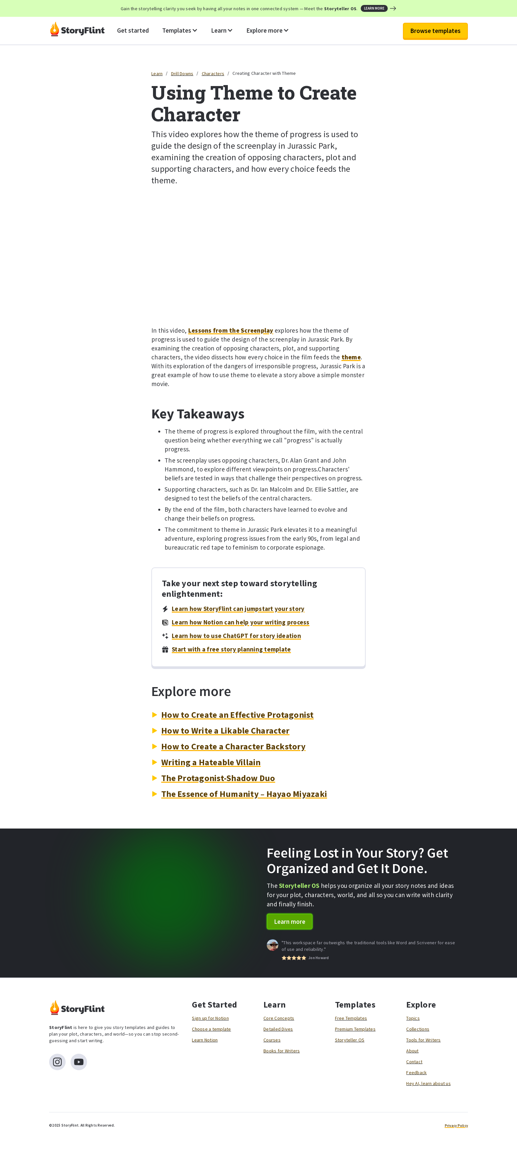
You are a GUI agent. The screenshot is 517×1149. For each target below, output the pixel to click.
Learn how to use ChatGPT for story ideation (236, 636)
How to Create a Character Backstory (233, 746)
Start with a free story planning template (231, 649)
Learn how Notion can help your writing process (241, 622)
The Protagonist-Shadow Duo (218, 777)
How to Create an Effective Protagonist (237, 714)
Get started (133, 30)
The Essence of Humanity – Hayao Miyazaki (244, 793)
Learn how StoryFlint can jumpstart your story (238, 609)
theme (351, 357)
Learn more (289, 921)
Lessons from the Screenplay (230, 330)
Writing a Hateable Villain (211, 762)
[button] (180, 31)
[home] (77, 31)
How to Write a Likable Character (225, 730)
